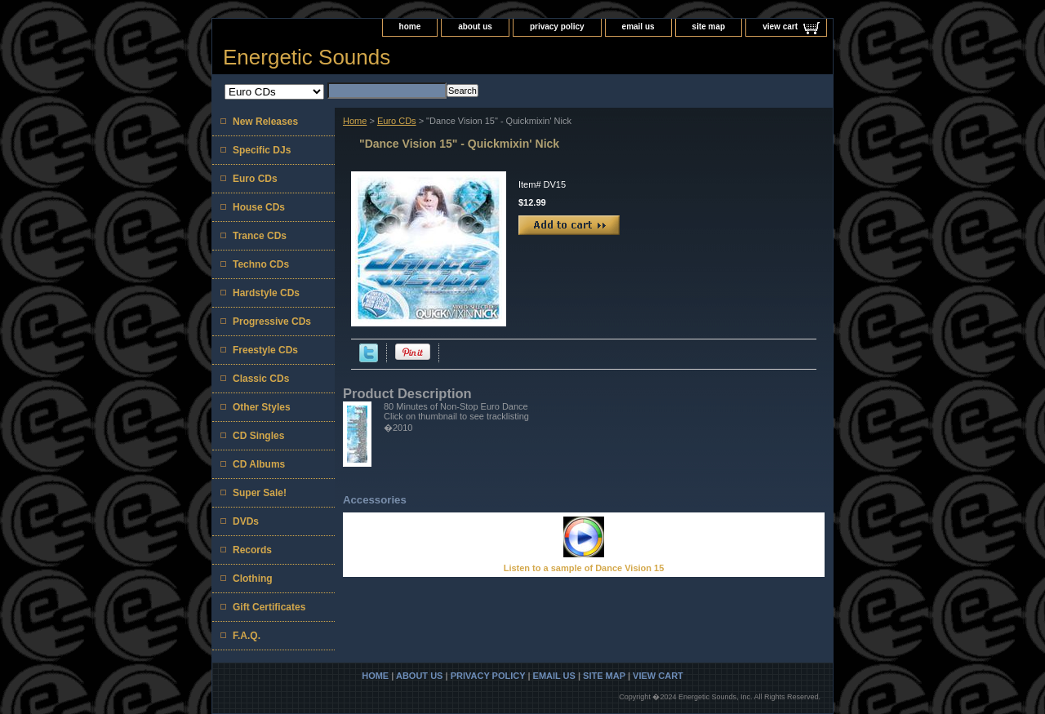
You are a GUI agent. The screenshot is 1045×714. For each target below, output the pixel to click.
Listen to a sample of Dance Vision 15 (584, 568)
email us (638, 26)
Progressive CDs (272, 321)
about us (475, 26)
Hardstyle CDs (266, 293)
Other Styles (262, 407)
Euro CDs (396, 121)
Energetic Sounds (306, 57)
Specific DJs (262, 150)
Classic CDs (261, 378)
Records (252, 550)
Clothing (253, 578)
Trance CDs (260, 236)
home (410, 26)
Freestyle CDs (265, 350)
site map (709, 26)
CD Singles (258, 435)
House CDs (259, 207)
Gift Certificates (269, 607)
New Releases (265, 121)
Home (355, 121)
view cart (780, 26)
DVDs (246, 521)
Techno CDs (261, 264)
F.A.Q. (246, 635)
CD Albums (259, 464)
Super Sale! (260, 493)
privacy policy (557, 26)
